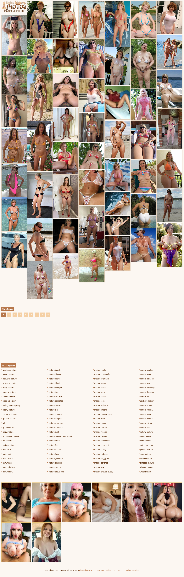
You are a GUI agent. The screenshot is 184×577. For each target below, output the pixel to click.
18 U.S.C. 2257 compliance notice (124, 570)
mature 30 (6, 450)
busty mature (7, 388)
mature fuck (53, 454)
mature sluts (145, 374)
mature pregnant (101, 445)
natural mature (146, 432)
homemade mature (10, 436)
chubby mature (8, 392)
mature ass (6, 463)
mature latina (99, 396)
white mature (145, 472)
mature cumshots (55, 427)
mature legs (99, 401)
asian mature (7, 374)
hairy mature (7, 432)
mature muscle (100, 427)
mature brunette (54, 396)
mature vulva (145, 414)
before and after (8, 383)
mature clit (52, 410)
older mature (145, 441)
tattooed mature (146, 463)
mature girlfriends (55, 458)
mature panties (100, 436)
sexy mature (145, 454)
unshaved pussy (146, 401)
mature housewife (101, 374)
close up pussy (8, 401)
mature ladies (99, 388)
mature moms (99, 423)
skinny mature (145, 458)
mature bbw (7, 472)
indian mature (7, 445)
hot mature (6, 441)
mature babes (8, 467)
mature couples (54, 418)
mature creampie (55, 423)
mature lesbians (100, 405)
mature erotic (53, 441)
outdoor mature (146, 445)
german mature (8, 418)
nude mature (145, 436)
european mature (9, 414)
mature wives (145, 423)
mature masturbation (102, 414)
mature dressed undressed (59, 436)
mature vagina (146, 410)
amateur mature (8, 370)
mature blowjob (54, 388)
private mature (146, 450)
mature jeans (99, 383)
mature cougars (54, 414)
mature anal (7, 458)
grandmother (7, 427)
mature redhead (100, 454)
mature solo (144, 383)
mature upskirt (146, 405)
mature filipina (54, 450)
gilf (3, 423)
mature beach (53, 370)
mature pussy (99, 450)
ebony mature (8, 410)
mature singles (146, 370)
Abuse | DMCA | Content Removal (94, 570)
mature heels (99, 370)
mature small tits (146, 379)
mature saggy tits (101, 458)
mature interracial (101, 379)
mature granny (54, 467)
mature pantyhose (101, 441)
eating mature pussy (10, 405)
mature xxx (144, 427)
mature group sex (55, 472)
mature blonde (54, 383)
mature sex (98, 467)
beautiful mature (9, 379)
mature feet (52, 445)
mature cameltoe (55, 401)
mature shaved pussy (103, 472)
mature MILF (99, 418)
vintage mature (146, 467)
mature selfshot (100, 463)
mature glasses (54, 463)
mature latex (99, 392)
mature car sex (54, 405)
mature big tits (54, 374)
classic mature (8, 396)
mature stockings (147, 388)
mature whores (146, 418)
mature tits (144, 396)
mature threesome (147, 392)
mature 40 (6, 454)
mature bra (52, 392)
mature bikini (53, 379)
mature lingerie (100, 410)
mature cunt (53, 432)
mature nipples (100, 432)
